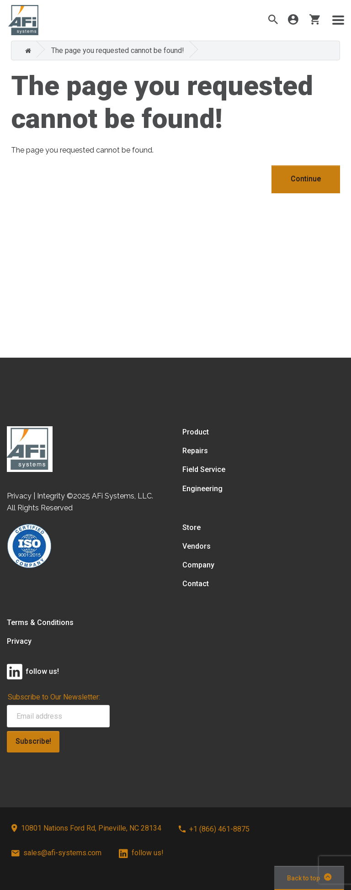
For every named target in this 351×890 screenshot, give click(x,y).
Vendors (196, 546)
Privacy (19, 641)
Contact (195, 583)
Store (191, 527)
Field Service (203, 469)
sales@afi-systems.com (56, 852)
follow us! (141, 852)
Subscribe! (33, 741)
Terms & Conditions (40, 622)
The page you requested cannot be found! (117, 50)
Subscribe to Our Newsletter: (54, 697)
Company (198, 565)
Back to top (309, 877)
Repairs (195, 450)
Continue (306, 179)
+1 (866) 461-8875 (214, 829)
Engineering (202, 488)
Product (195, 432)
